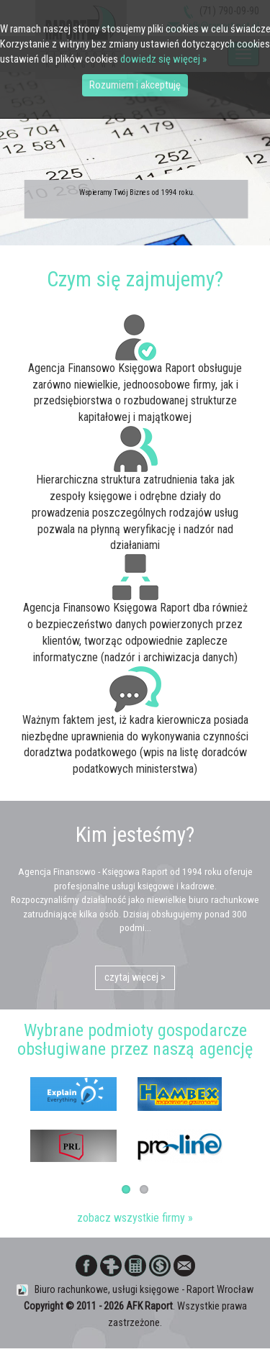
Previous (21, 1107)
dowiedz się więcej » (163, 59)
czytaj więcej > (135, 978)
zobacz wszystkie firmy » (135, 1218)
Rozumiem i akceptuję (135, 84)
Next (248, 1107)
